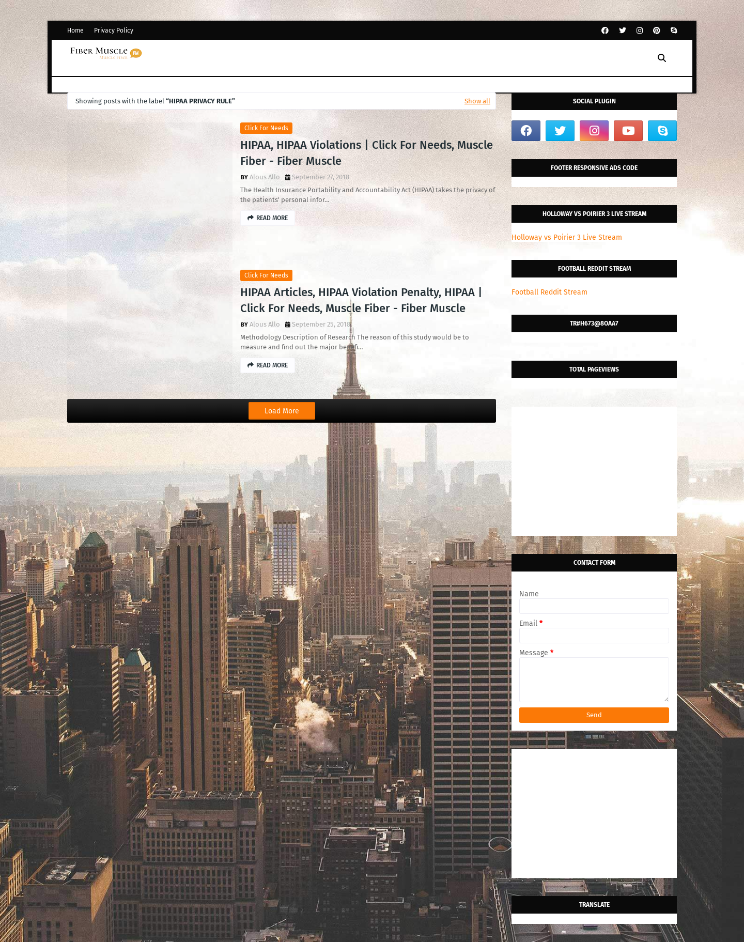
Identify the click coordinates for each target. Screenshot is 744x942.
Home (75, 30)
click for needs (266, 128)
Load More (282, 411)
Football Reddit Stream (549, 292)
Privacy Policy (113, 30)
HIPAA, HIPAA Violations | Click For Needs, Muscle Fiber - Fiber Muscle (366, 153)
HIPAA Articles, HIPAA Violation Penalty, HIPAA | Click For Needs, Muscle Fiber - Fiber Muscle (361, 300)
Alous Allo (265, 177)
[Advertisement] (594, 471)
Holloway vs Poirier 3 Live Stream (567, 237)
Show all (477, 101)
